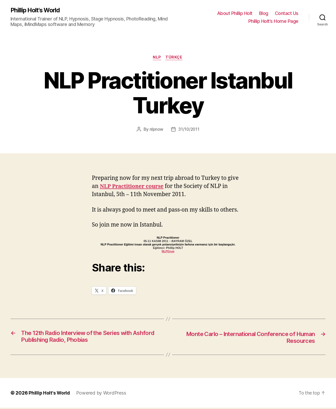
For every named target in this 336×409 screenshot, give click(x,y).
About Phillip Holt (235, 13)
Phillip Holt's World (36, 10)
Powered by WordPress (102, 394)
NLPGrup (168, 252)
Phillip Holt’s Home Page (273, 21)
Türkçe (174, 58)
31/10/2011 (189, 130)
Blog (263, 13)
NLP (157, 58)
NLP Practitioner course (133, 187)
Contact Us (286, 13)
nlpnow (156, 130)
